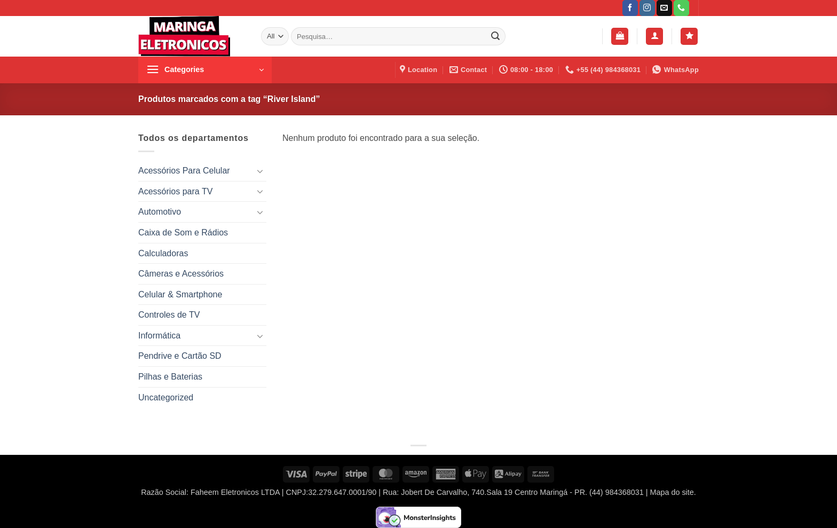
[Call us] (681, 8)
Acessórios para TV (175, 191)
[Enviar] (495, 36)
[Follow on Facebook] (630, 8)
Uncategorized (165, 397)
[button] (619, 36)
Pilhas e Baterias (170, 376)
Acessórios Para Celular (184, 170)
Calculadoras (163, 253)
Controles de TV (169, 314)
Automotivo (159, 211)
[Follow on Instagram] (647, 8)
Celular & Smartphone (180, 294)
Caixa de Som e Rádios (183, 232)
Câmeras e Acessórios (181, 273)
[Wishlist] (689, 36)
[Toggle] (260, 170)
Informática (159, 335)
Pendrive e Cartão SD (180, 355)
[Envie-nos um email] (664, 8)
